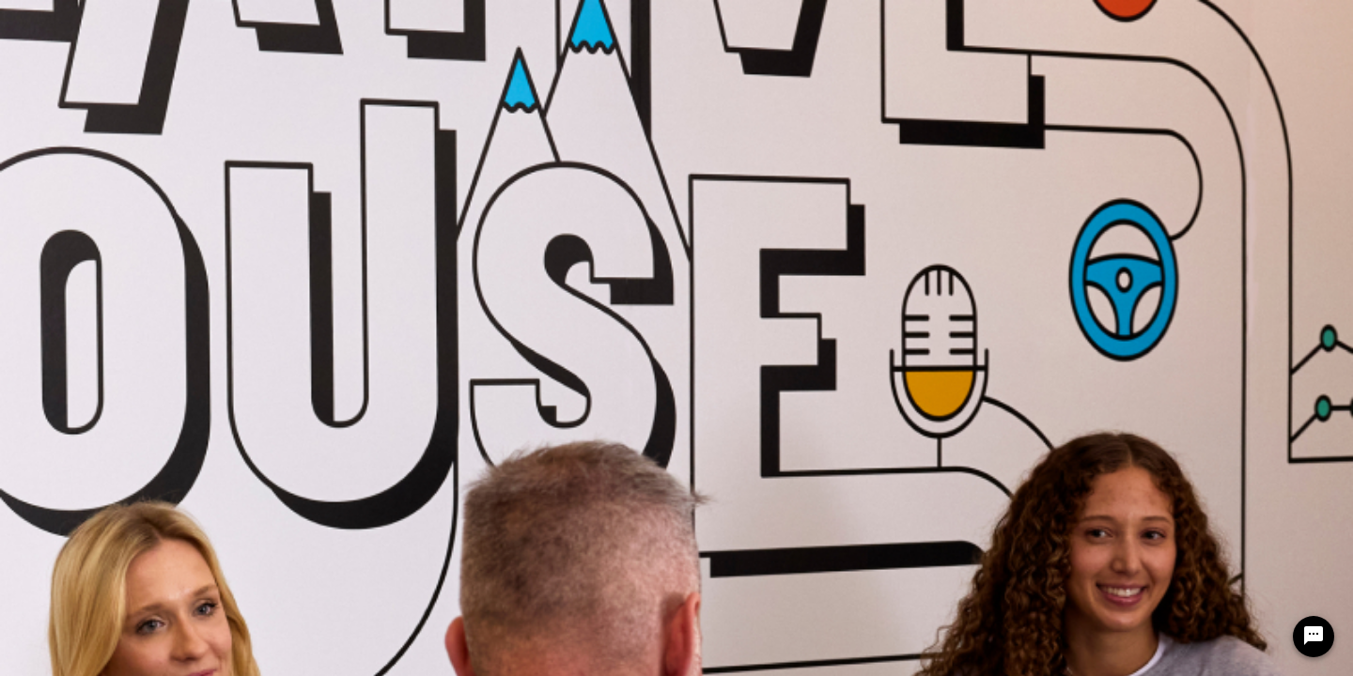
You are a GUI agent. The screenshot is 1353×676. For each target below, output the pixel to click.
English (1117, 71)
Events (1001, 24)
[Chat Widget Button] (1313, 636)
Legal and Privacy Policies (97, 447)
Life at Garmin (620, 24)
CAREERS (356, 24)
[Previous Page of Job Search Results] (1148, 363)
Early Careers (878, 24)
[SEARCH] (1170, 169)
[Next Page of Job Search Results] (1186, 363)
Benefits (749, 24)
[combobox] (371, 169)
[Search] (1170, 169)
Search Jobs (478, 24)
